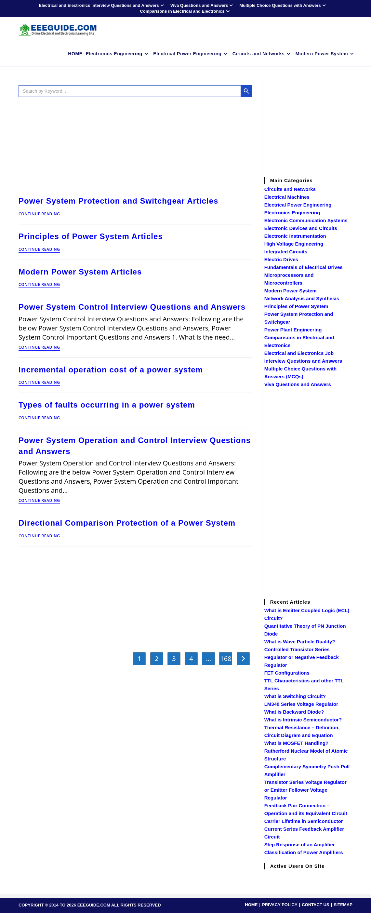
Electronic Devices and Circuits (300, 228)
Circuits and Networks (290, 189)
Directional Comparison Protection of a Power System (127, 522)
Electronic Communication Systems (306, 220)
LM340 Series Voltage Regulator (301, 704)
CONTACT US (315, 904)
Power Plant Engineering (293, 329)
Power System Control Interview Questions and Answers (132, 306)
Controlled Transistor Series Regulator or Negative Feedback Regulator (301, 657)
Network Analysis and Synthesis (301, 298)
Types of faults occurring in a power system (107, 404)
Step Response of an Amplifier (299, 844)
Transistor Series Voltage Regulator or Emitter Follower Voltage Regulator (305, 789)
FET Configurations (287, 673)
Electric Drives (281, 259)
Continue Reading (39, 214)
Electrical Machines (287, 197)
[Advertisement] (135, 145)
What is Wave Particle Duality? (299, 641)
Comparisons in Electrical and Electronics (185, 11)
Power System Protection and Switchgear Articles (118, 200)
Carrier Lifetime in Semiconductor (303, 821)
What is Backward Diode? (294, 712)
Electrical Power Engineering (298, 205)
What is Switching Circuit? (295, 696)
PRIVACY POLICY (280, 904)
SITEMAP (343, 904)
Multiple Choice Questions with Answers (283, 5)
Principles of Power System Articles (91, 236)
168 (225, 658)
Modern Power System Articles (80, 271)
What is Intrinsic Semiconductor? (303, 719)
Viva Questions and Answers (202, 5)
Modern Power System (290, 290)
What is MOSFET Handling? (296, 743)
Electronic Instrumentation (295, 236)
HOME (251, 904)
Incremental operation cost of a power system (111, 369)
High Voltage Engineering (293, 244)
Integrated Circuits (286, 251)
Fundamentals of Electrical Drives (303, 267)
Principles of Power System (296, 306)
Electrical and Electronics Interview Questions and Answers (102, 5)
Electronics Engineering (292, 212)
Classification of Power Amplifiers (303, 852)
